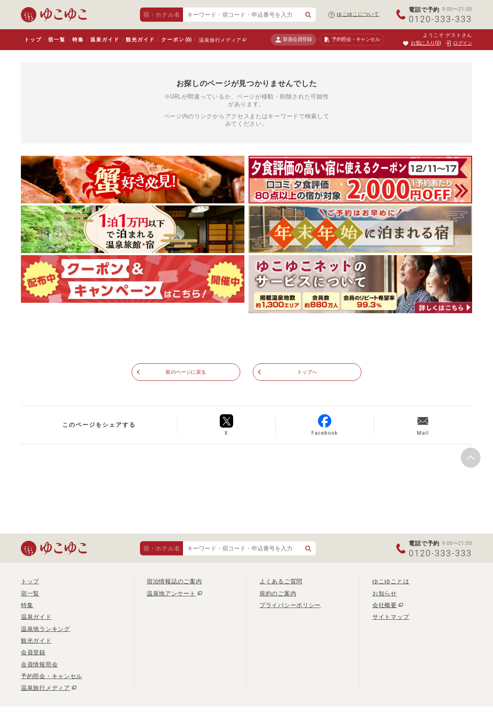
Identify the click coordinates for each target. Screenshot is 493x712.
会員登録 (33, 652)
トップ (32, 40)
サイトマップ (390, 617)
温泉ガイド (104, 40)
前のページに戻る (186, 372)
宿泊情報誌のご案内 (174, 581)
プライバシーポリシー (290, 605)
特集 (78, 40)
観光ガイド (140, 40)
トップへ (307, 372)
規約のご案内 (277, 593)
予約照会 (352, 39)
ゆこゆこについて (358, 14)
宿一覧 (56, 40)
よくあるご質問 (280, 581)
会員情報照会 (39, 664)
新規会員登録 (293, 39)
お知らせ (384, 593)
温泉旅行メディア (220, 40)
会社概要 (384, 605)
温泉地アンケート (171, 593)
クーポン (176, 39)
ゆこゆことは (390, 581)
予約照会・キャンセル (51, 676)
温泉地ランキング (45, 629)
